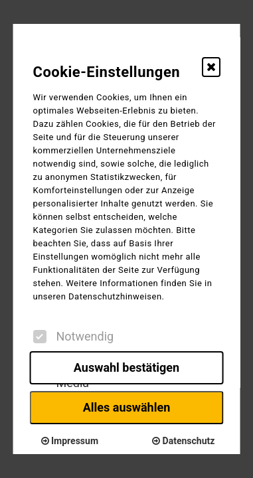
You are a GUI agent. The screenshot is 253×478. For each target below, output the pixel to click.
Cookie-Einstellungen (106, 72)
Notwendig (73, 336)
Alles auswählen (127, 407)
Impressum (69, 441)
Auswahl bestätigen (126, 367)
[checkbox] (39, 336)
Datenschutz (183, 441)
